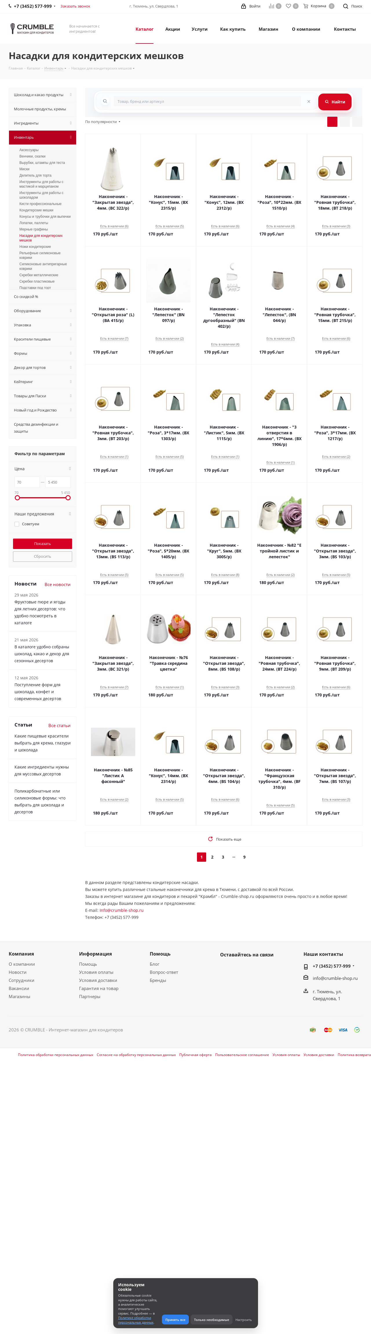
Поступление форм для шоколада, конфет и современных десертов (37, 691)
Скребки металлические (38, 275)
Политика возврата (354, 1055)
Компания (21, 954)
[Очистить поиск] (308, 101)
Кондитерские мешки (36, 210)
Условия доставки (98, 980)
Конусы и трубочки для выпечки (45, 217)
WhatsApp (240, 968)
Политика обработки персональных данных (55, 1055)
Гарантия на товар (98, 988)
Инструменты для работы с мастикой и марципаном (41, 184)
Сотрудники (21, 980)
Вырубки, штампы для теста (42, 163)
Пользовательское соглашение (242, 1055)
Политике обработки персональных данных (135, 1319)
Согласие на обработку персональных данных (136, 1055)
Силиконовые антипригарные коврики (43, 266)
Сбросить (42, 556)
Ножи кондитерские (35, 247)
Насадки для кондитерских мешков (41, 238)
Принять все (175, 1319)
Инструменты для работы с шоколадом (41, 195)
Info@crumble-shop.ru (122, 910)
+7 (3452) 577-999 (332, 966)
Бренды (158, 980)
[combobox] (207, 101)
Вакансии (19, 988)
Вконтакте (226, 968)
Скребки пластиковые (36, 281)
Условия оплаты (96, 972)
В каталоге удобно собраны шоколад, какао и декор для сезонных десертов (41, 653)
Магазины (19, 996)
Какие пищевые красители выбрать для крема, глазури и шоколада (42, 743)
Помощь (88, 964)
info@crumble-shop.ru (335, 978)
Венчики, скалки (32, 156)
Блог (154, 964)
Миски (24, 169)
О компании (22, 964)
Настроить (243, 1319)
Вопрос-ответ (164, 972)
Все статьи (59, 725)
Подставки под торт (35, 288)
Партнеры (89, 996)
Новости (18, 972)
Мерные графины (33, 229)
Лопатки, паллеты (33, 223)
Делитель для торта (35, 175)
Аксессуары (29, 150)
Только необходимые (211, 1319)
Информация (95, 954)
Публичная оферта (195, 1055)
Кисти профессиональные (40, 204)
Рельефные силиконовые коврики (40, 255)
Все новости (58, 584)
